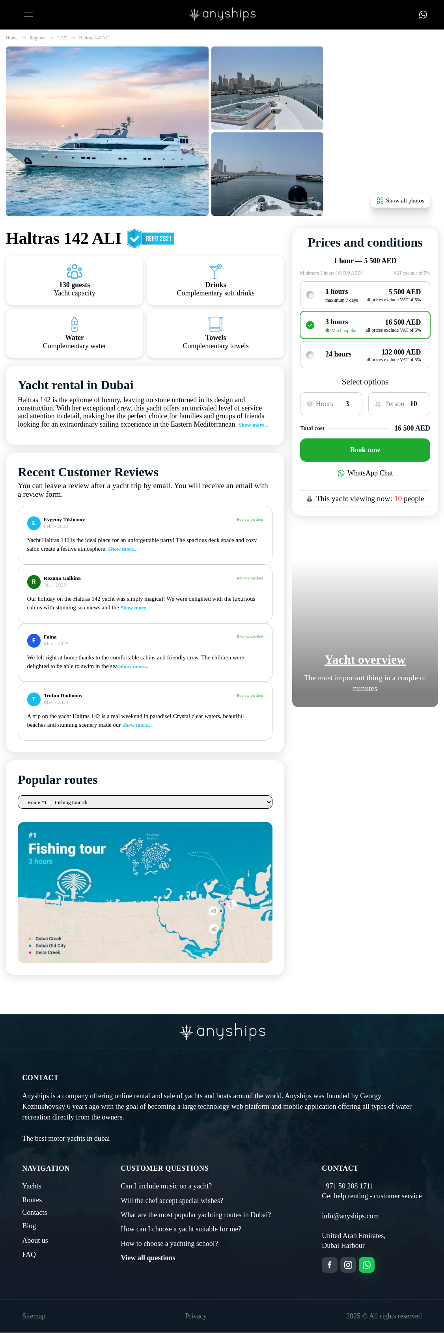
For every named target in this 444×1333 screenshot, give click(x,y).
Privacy (196, 1181)
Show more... (253, 425)
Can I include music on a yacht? (166, 1051)
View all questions (148, 1123)
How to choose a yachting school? (169, 1109)
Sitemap (33, 1181)
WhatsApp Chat (365, 473)
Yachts (31, 1051)
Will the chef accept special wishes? (172, 1065)
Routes (32, 1065)
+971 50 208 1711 (347, 1051)
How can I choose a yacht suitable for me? (181, 1094)
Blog (29, 1091)
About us (35, 1105)
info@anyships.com (350, 1081)
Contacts (34, 1078)
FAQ (29, 1120)
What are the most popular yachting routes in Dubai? (196, 1080)
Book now (365, 450)
